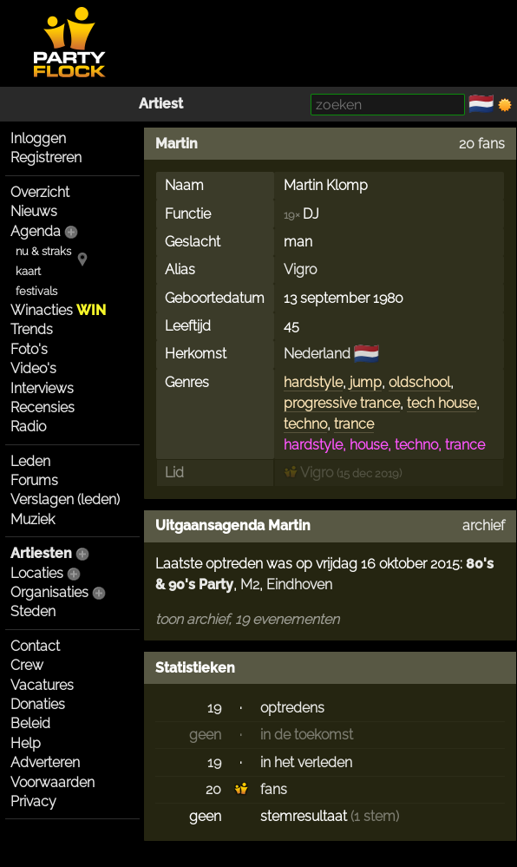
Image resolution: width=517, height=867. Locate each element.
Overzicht (39, 192)
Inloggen (38, 138)
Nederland (317, 353)
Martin (176, 143)
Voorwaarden (52, 782)
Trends (31, 329)
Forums (34, 480)
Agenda (35, 231)
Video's (33, 368)
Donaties (37, 704)
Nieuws (33, 211)
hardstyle (313, 382)
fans (273, 789)
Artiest (161, 103)
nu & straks (43, 251)
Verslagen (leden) (65, 499)
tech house (441, 403)
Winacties (58, 310)
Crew (26, 665)
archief (483, 525)
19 (214, 708)
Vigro (300, 269)
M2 (249, 584)
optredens (292, 708)
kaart (28, 271)
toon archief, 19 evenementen (247, 619)
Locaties (36, 573)
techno (305, 424)
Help (25, 743)
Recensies (42, 407)
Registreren (46, 157)
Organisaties (49, 592)
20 (213, 789)
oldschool (419, 382)
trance (354, 424)
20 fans (482, 143)
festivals (36, 291)
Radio (28, 426)
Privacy (33, 801)
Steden (33, 611)
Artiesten (41, 553)
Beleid (30, 723)
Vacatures (42, 685)
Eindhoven (299, 584)
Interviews (42, 388)
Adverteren (45, 762)
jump (366, 382)
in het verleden (306, 762)
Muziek (32, 519)
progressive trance (342, 403)
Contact (35, 646)
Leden (30, 461)
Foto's (29, 349)
